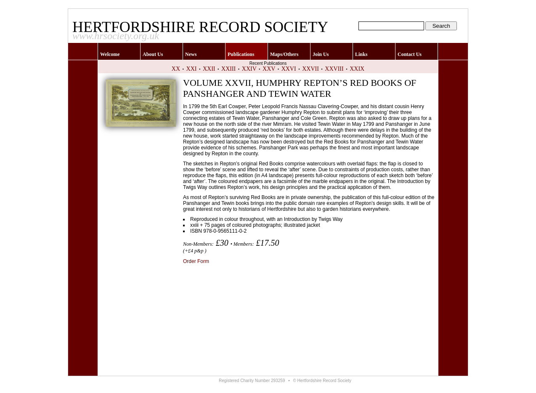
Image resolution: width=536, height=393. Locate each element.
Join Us (321, 54)
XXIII (228, 69)
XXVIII (334, 69)
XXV (269, 69)
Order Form (196, 261)
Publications (241, 54)
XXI (191, 69)
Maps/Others (284, 54)
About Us (153, 54)
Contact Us (410, 54)
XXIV (249, 69)
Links (361, 54)
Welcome (110, 54)
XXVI (288, 69)
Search (441, 26)
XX (176, 69)
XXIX (357, 69)
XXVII (310, 69)
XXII (209, 69)
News (190, 54)
